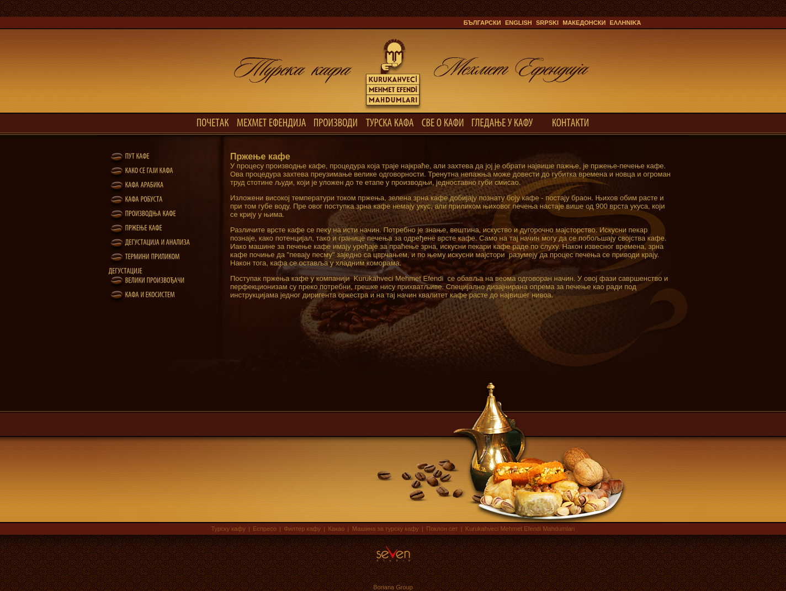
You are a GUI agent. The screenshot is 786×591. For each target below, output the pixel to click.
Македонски (584, 22)
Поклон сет (442, 528)
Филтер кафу (302, 528)
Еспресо (265, 528)
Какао (336, 528)
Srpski (547, 22)
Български (482, 22)
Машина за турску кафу (385, 528)
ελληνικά (625, 22)
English (518, 22)
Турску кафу (228, 528)
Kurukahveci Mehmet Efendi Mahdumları (520, 528)
